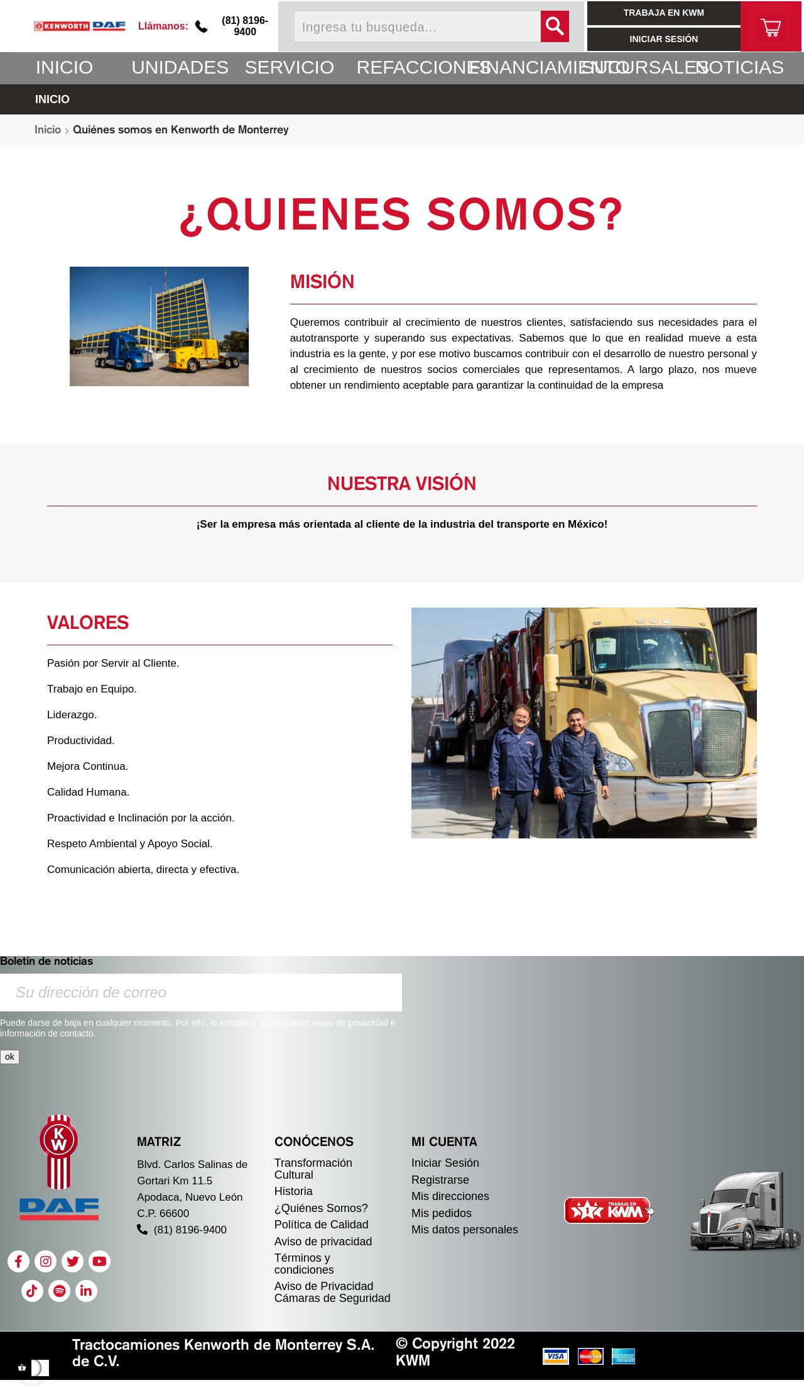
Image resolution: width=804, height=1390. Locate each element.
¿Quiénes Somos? (321, 1208)
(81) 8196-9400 (245, 26)
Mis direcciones (450, 1196)
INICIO (52, 99)
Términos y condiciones (304, 1264)
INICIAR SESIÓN (664, 39)
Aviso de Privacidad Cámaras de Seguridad (332, 1292)
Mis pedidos (441, 1213)
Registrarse (440, 1180)
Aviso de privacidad (323, 1241)
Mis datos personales (464, 1229)
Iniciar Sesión (445, 1163)
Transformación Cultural (313, 1169)
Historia (293, 1191)
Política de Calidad (321, 1224)
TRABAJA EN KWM (664, 13)
